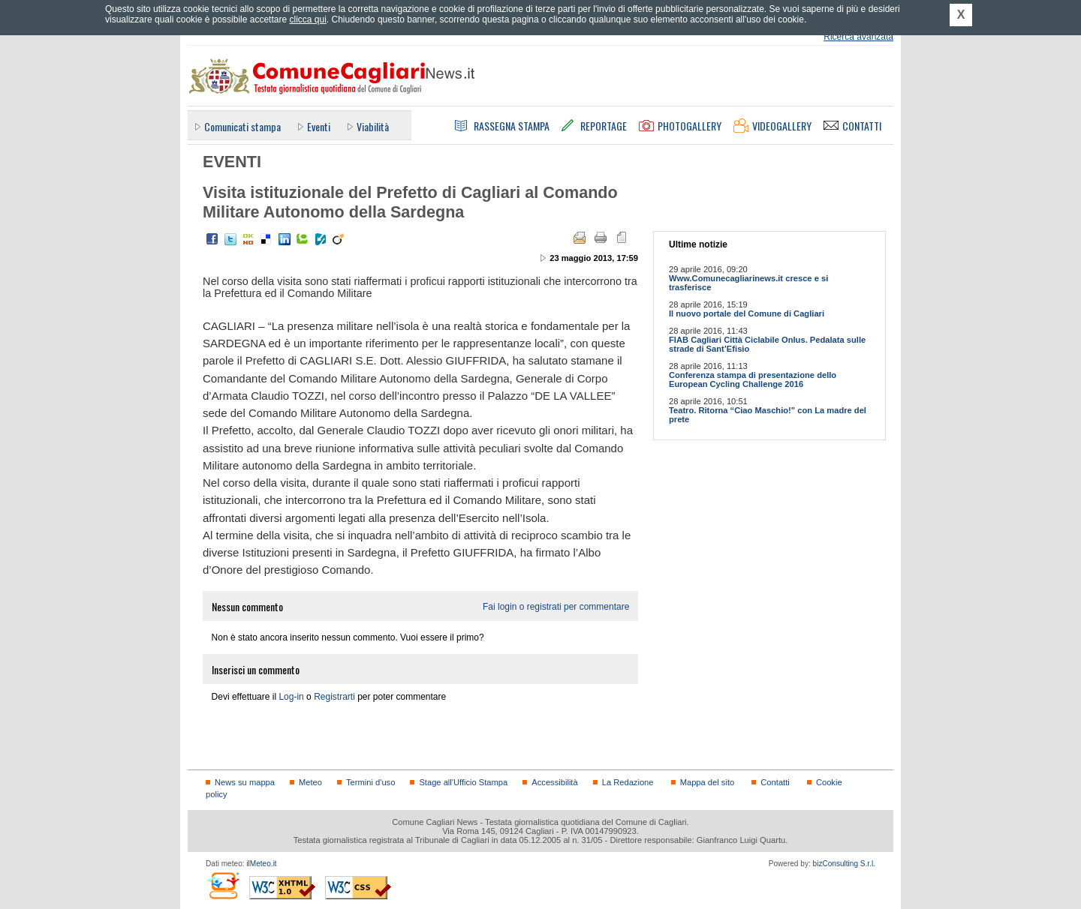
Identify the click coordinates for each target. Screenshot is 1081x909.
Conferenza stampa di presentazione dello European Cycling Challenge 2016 (752, 379)
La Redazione (628, 782)
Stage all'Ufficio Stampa (463, 782)
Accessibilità (554, 782)
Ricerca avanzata (858, 37)
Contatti (774, 782)
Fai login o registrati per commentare (556, 607)
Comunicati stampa (242, 126)
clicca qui (307, 19)
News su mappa (245, 782)
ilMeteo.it (261, 864)
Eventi (318, 126)
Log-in (291, 697)
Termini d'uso (370, 782)
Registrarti (334, 697)
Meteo (310, 782)
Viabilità (373, 126)
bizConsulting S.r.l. (844, 864)
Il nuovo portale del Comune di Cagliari (746, 313)
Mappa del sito (707, 782)
